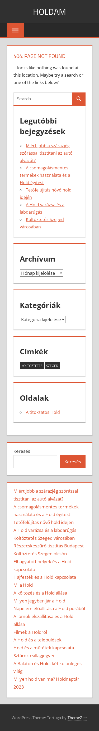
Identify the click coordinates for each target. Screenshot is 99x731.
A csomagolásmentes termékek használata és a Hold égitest (45, 175)
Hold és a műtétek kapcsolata (43, 648)
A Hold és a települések (37, 640)
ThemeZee (77, 717)
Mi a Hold (23, 585)
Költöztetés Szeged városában (44, 538)
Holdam (49, 11)
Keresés (21, 451)
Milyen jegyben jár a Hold (39, 601)
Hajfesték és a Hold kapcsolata (44, 577)
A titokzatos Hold (43, 412)
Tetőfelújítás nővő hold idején (43, 522)
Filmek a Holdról (30, 632)
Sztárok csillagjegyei (33, 655)
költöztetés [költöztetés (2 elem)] (32, 366)
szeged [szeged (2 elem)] (52, 366)
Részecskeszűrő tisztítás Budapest (48, 546)
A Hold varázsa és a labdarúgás (44, 530)
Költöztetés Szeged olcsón (40, 554)
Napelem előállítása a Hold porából (49, 608)
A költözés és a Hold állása (40, 593)
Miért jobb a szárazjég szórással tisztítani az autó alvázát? (46, 153)
